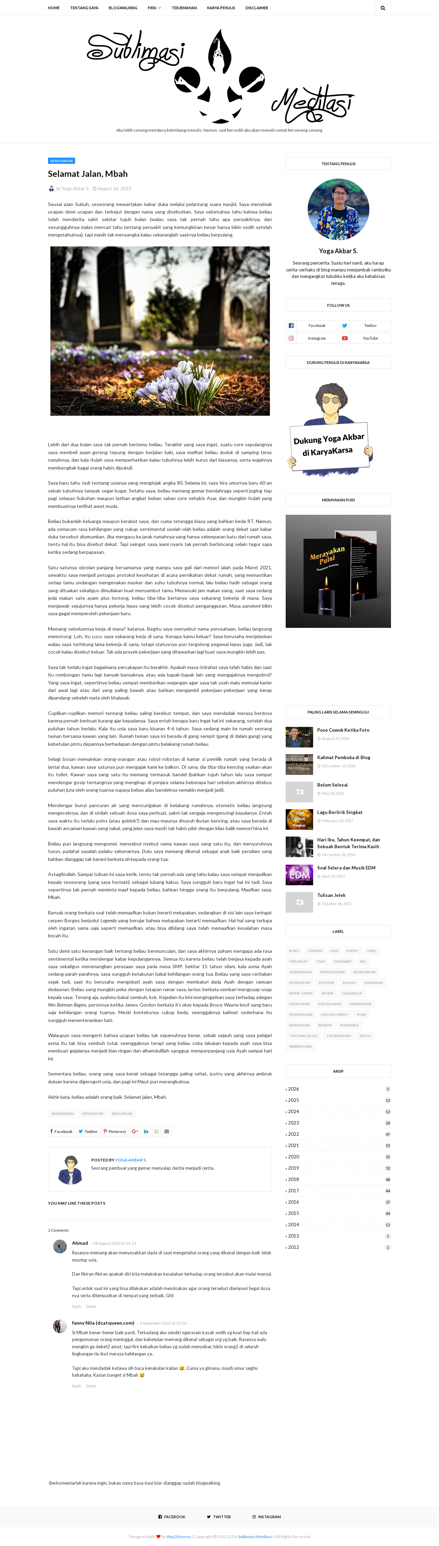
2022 (339, 1134)
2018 (339, 1179)
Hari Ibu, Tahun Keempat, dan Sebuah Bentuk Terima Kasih (348, 843)
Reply (76, 1306)
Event (353, 951)
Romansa (349, 1025)
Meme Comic (301, 993)
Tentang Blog (303, 1036)
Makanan (373, 983)
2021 (339, 1145)
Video (365, 1036)
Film (321, 961)
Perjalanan (329, 1004)
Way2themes (179, 1536)
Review (325, 1025)
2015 (339, 1213)
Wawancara (300, 1046)
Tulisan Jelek (331, 895)
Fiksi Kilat (298, 961)
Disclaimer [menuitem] (257, 7)
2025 (339, 1100)
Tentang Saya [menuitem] (84, 7)
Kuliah (349, 983)
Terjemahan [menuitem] (184, 7)
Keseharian (62, 1113)
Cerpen (315, 951)
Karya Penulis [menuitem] (221, 7)
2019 (339, 1168)
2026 (339, 1089)
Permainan (360, 1004)
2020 (339, 1156)
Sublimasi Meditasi (255, 1536)
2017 (339, 1190)
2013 (339, 1236)
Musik (327, 993)
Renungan (122, 1113)
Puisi (361, 1014)
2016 (339, 1202)
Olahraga (352, 993)
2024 (339, 1111)
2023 (339, 1122)
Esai (334, 951)
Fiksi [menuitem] (152, 7)
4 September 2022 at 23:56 (163, 1323)
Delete (91, 1306)
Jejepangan (300, 972)
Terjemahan (338, 1036)
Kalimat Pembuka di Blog (343, 757)
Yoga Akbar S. (76, 188)
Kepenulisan (332, 972)
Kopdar (326, 983)
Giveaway (343, 961)
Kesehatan (92, 1113)
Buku (294, 951)
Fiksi (371, 951)
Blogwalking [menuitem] (123, 7)
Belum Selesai (332, 785)
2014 (339, 1224)
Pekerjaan (299, 1004)
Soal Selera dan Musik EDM (346, 868)
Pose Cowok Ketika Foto (343, 730)
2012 (339, 1247)
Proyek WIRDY (334, 1014)
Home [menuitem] (54, 7)
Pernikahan (300, 1014)
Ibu (363, 961)
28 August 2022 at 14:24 (114, 1243)
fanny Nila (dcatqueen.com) (103, 1323)
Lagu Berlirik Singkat (340, 812)
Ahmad (80, 1243)
